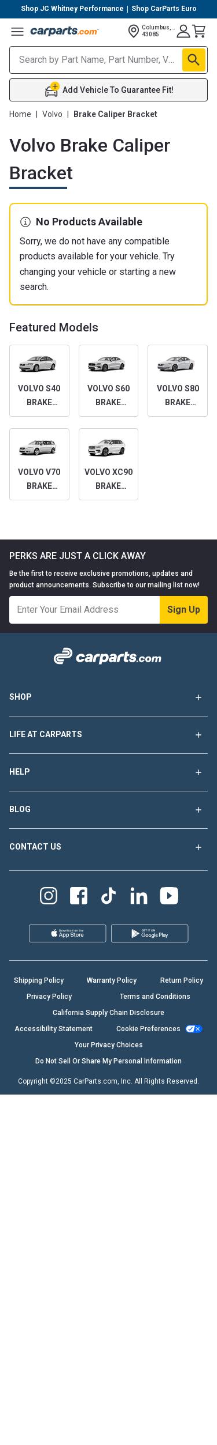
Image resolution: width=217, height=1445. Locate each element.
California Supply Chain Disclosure (108, 1013)
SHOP (108, 697)
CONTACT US (108, 847)
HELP (108, 772)
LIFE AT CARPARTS (108, 735)
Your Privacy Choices (109, 1045)
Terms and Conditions (155, 997)
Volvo (52, 114)
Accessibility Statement (53, 1029)
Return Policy (181, 980)
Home (20, 114)
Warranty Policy (112, 980)
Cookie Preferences (148, 1029)
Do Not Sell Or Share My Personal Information (108, 1061)
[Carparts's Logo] (65, 31)
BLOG (108, 810)
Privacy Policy (49, 997)
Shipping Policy (39, 980)
